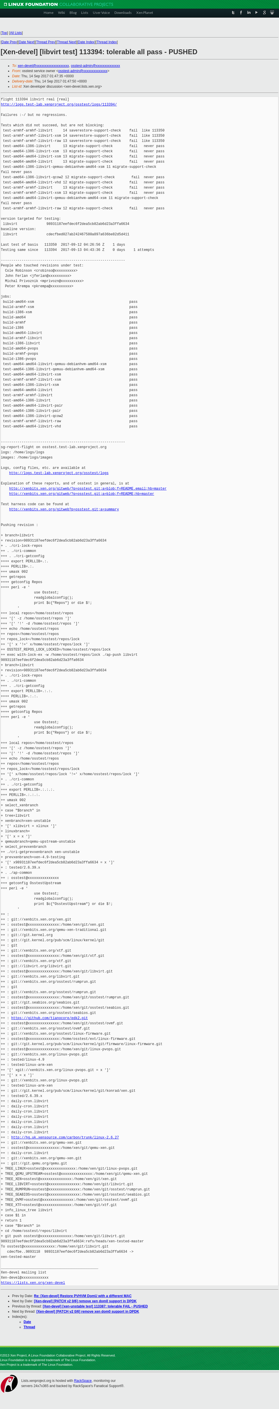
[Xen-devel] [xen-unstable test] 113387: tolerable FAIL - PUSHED (95, 1306)
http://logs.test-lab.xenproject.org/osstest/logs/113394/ (59, 104)
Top (4, 33)
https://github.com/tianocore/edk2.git (49, 1018)
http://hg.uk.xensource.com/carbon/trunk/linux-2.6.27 (65, 1137)
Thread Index (107, 42)
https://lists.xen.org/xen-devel (33, 1282)
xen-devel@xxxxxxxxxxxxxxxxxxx (43, 66)
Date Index (86, 42)
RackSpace (82, 1381)
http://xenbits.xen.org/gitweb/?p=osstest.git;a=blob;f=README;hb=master (81, 493)
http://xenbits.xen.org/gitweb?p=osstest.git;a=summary (64, 509)
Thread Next (66, 42)
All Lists (16, 33)
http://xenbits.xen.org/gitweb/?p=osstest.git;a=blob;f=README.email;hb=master (88, 488)
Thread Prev (45, 42)
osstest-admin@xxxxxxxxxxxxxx (95, 66)
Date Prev (9, 42)
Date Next (26, 42)
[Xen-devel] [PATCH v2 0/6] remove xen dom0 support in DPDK (85, 1301)
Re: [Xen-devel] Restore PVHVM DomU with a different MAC (82, 1296)
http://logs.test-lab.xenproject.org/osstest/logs (59, 473)
